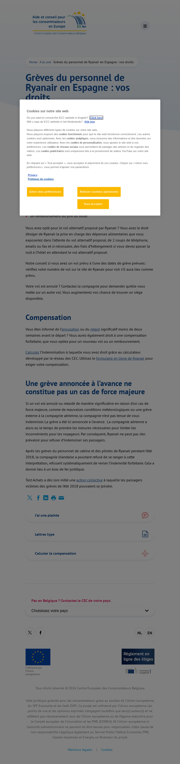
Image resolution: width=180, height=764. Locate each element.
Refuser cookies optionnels (99, 191)
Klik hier (90, 121)
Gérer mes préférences (45, 191)
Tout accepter (93, 204)
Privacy (32, 175)
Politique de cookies (41, 179)
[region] (90, 158)
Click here (96, 117)
